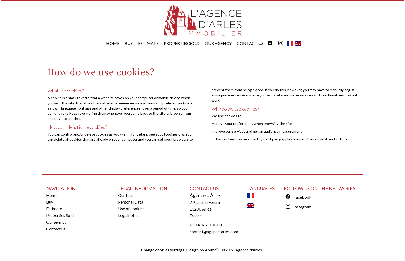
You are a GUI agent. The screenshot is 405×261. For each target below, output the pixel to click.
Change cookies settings (162, 249)
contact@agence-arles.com (214, 231)
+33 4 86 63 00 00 (206, 224)
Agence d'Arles (205, 195)
